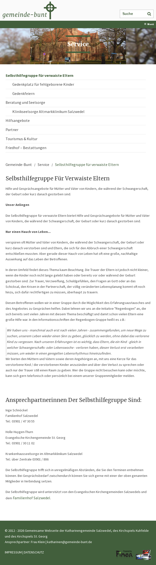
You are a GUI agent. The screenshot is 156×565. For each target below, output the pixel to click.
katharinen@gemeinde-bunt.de (69, 542)
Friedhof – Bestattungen (26, 147)
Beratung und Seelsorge (25, 102)
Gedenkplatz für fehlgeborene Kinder (43, 84)
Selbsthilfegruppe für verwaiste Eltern (39, 75)
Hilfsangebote (18, 120)
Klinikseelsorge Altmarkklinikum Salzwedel (48, 111)
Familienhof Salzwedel (31, 497)
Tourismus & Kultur (21, 138)
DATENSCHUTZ (34, 552)
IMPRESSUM (13, 552)
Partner (12, 129)
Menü (149, 24)
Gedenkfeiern (23, 93)
